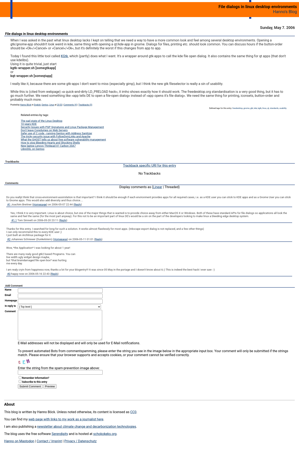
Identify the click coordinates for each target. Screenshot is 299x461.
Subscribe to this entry (34, 388)
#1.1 (14, 220)
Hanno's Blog (285, 11)
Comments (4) (70, 105)
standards (274, 108)
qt (268, 108)
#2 (8, 239)
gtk (251, 108)
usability (283, 108)
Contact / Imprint (49, 447)
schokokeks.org (104, 440)
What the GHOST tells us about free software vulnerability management (63, 139)
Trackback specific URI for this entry (149, 166)
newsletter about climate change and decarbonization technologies (86, 433)
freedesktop (237, 108)
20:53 (59, 105)
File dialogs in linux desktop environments (36, 34)
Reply (77, 204)
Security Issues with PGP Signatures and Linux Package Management (62, 127)
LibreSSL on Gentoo (32, 148)
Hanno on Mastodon (19, 447)
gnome (247, 108)
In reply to (10, 305)
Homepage (40, 204)
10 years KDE (29, 124)
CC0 (133, 418)
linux (264, 108)
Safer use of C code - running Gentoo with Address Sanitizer (56, 133)
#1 (8, 204)
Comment (10, 311)
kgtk (260, 108)
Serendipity (59, 440)
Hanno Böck (25, 105)
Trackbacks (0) (85, 105)
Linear (157, 187)
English (37, 105)
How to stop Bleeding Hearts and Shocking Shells (50, 142)
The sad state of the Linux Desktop (41, 120)
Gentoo (45, 105)
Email (8, 295)
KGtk (64, 56)
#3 (8, 273)
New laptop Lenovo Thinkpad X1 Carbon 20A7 (48, 145)
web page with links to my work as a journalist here (65, 425)
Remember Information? (35, 384)
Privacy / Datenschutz (80, 447)
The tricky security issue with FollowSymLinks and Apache (55, 136)
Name (8, 289)
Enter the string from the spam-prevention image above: (59, 374)
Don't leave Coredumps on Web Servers (44, 130)
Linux (51, 105)
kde (255, 108)
